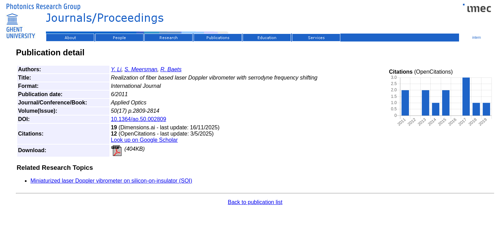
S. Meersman (141, 69)
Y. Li (116, 69)
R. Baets (171, 69)
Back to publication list (255, 202)
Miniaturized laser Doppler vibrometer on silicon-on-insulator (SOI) (111, 181)
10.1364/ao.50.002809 (138, 119)
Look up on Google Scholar (144, 140)
